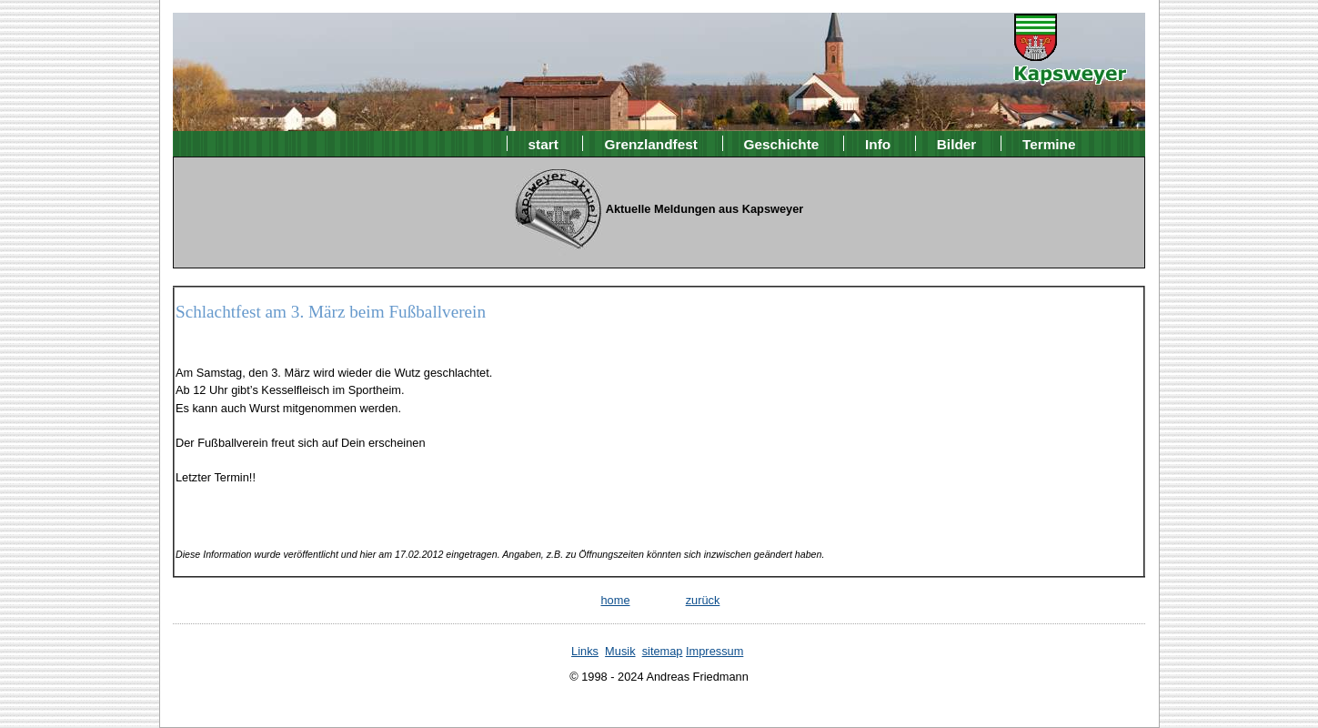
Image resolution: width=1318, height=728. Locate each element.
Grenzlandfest (651, 143)
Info (877, 143)
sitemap (662, 651)
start (543, 143)
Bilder (957, 143)
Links (585, 651)
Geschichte (782, 143)
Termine (1049, 143)
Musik (620, 651)
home (614, 600)
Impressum (714, 651)
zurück (703, 600)
